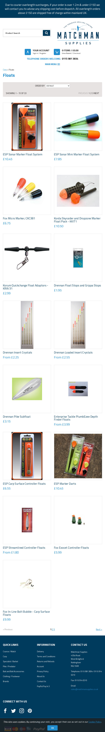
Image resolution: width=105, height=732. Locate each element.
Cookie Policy (94, 722)
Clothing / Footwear (11, 676)
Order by (40, 85)
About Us (41, 676)
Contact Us (41, 681)
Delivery (40, 651)
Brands (6, 681)
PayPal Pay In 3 (43, 686)
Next (96, 93)
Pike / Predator (9, 666)
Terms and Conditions (46, 656)
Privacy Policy (42, 671)
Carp (5, 69)
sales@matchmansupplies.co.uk (84, 689)
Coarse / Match (9, 651)
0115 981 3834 (70, 59)
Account (40, 666)
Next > (99, 629)
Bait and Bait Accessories (13, 671)
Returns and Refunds (45, 661)
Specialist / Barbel (10, 661)
